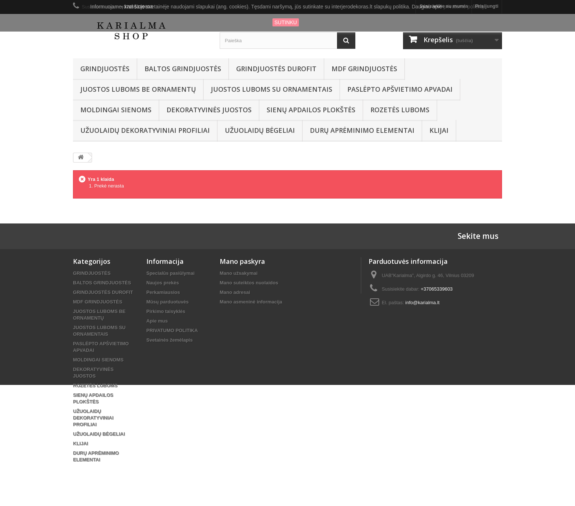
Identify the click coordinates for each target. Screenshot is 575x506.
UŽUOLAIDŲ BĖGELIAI (260, 130)
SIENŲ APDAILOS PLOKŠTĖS (311, 109)
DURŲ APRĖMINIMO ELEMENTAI (362, 130)
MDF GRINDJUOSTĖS (364, 68)
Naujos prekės (162, 282)
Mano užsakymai (238, 273)
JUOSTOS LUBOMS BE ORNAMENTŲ (138, 89)
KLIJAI (438, 130)
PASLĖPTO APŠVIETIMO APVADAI (400, 89)
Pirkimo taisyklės (165, 311)
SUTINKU (285, 22)
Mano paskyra (242, 261)
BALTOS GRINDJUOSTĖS (182, 68)
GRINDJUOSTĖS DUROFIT (276, 68)
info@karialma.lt (422, 302)
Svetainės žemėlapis (169, 340)
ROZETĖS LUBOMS (399, 109)
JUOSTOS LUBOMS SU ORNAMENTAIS (271, 89)
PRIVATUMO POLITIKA (172, 330)
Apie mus (157, 321)
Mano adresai (235, 292)
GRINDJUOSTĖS (104, 68)
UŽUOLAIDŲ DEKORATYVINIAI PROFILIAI (145, 130)
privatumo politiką (463, 7)
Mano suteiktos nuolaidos (249, 282)
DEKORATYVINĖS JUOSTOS (209, 109)
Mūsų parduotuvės (167, 302)
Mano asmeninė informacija (251, 302)
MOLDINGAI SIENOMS (115, 109)
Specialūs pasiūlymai (170, 273)
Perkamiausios (163, 292)
